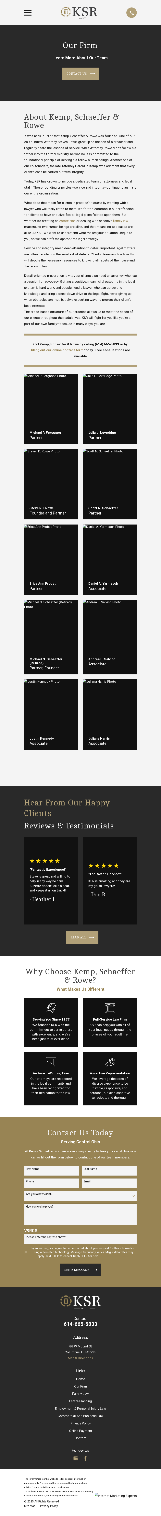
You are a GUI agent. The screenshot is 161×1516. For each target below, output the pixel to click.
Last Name (90, 1168)
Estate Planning (80, 1401)
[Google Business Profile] (75, 1458)
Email (87, 1181)
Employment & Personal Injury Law (80, 1409)
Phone (30, 1181)
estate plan (67, 221)
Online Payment (80, 1431)
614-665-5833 (80, 1324)
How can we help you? (39, 1206)
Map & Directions (80, 1358)
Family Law (80, 1394)
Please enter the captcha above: (46, 1237)
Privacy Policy (80, 1423)
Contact (80, 1438)
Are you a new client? (39, 1194)
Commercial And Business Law (81, 1416)
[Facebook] (85, 1458)
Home (80, 1379)
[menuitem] (29, 1506)
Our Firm (80, 1386)
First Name (32, 1168)
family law (120, 221)
